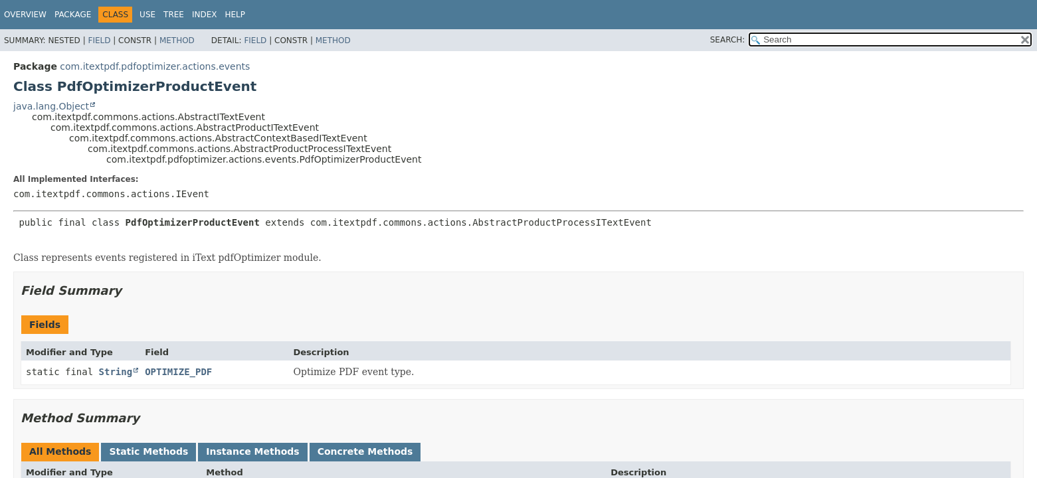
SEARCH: (727, 39)
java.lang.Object (51, 106)
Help (235, 14)
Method (177, 40)
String (116, 371)
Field (99, 40)
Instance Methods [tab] (252, 451)
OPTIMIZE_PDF (178, 371)
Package (72, 14)
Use (147, 14)
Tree (173, 14)
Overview (25, 14)
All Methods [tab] (60, 451)
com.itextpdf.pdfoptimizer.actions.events (155, 66)
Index (204, 14)
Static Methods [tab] (148, 451)
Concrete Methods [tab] (365, 451)
